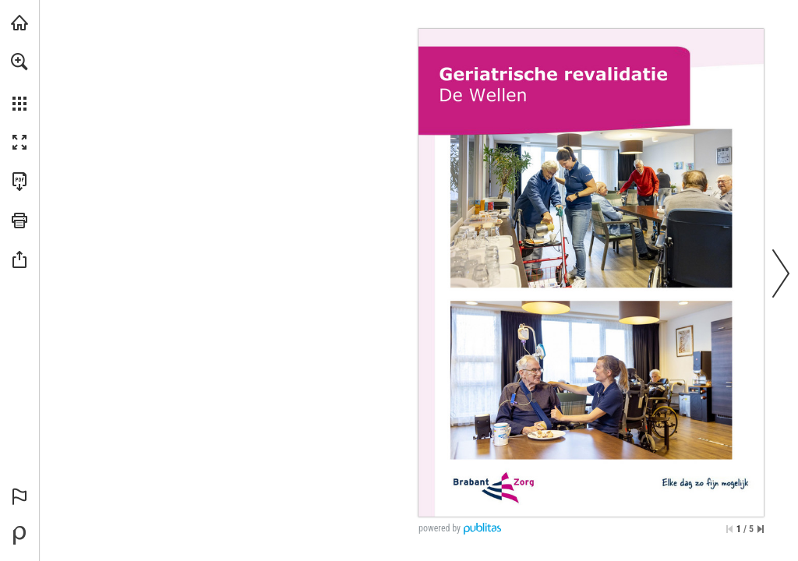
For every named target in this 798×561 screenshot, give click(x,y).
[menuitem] (19, 82)
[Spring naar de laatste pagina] (760, 529)
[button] (19, 61)
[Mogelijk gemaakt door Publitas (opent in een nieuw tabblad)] (19, 535)
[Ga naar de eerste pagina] (729, 529)
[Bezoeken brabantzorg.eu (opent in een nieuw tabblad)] (19, 22)
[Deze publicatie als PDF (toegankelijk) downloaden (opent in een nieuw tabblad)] (19, 181)
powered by (439, 528)
